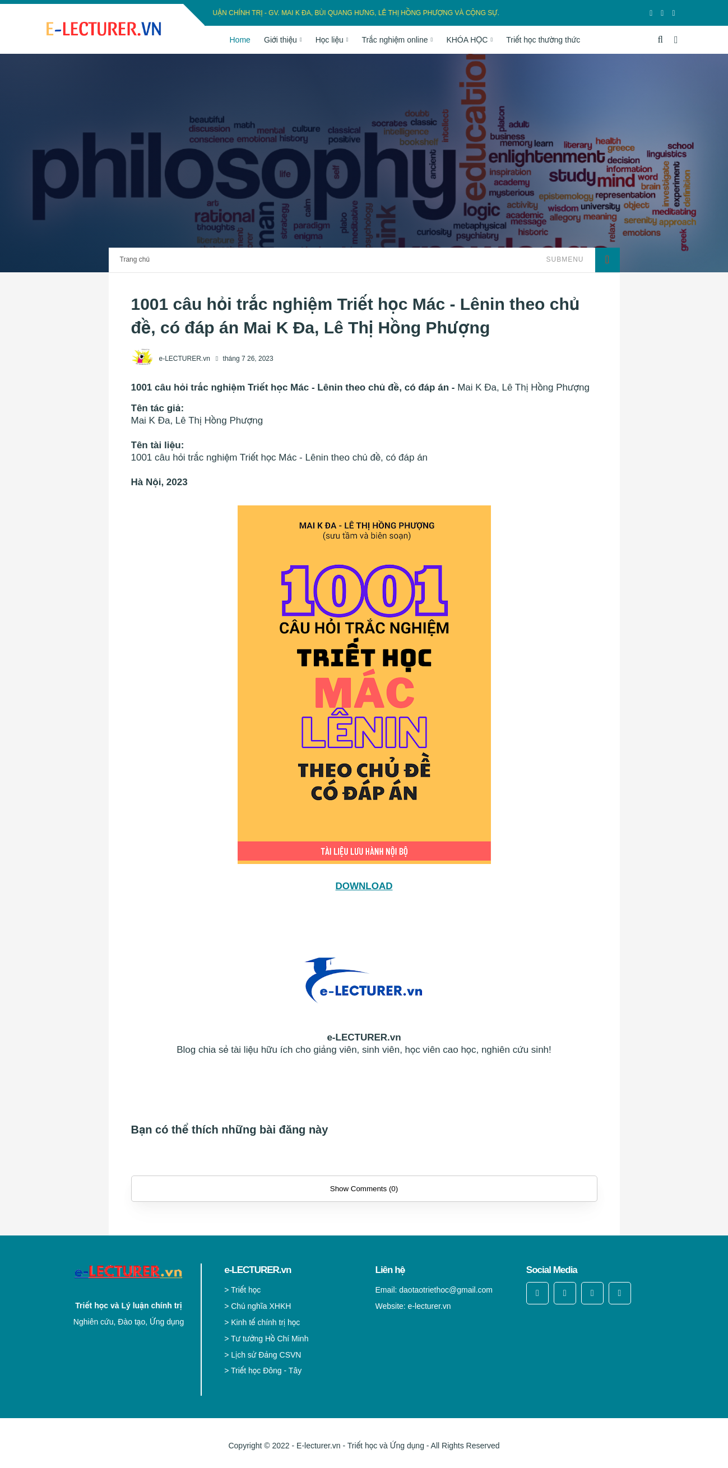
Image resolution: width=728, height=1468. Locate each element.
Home (239, 39)
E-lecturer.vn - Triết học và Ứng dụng (360, 1445)
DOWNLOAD (364, 886)
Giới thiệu (280, 39)
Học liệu (330, 39)
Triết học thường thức (543, 39)
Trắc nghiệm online (395, 39)
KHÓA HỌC (467, 39)
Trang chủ (135, 259)
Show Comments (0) (364, 1188)
